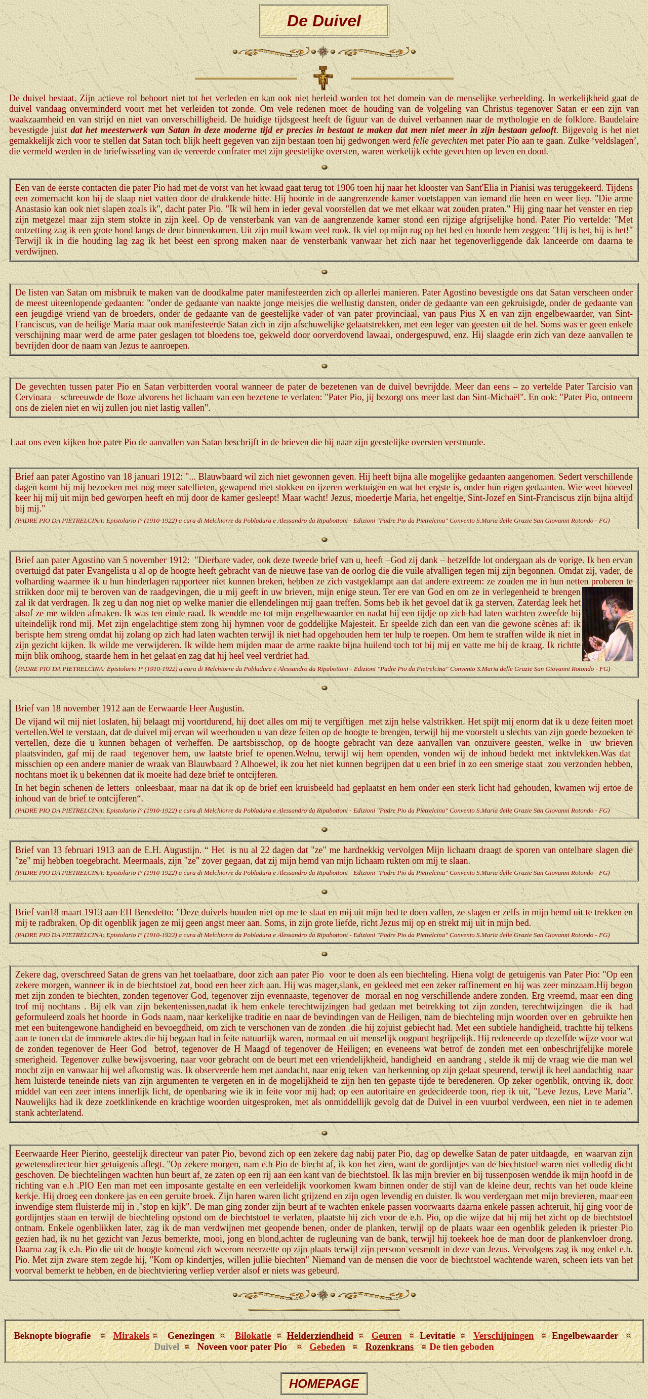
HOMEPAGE (324, 1383)
